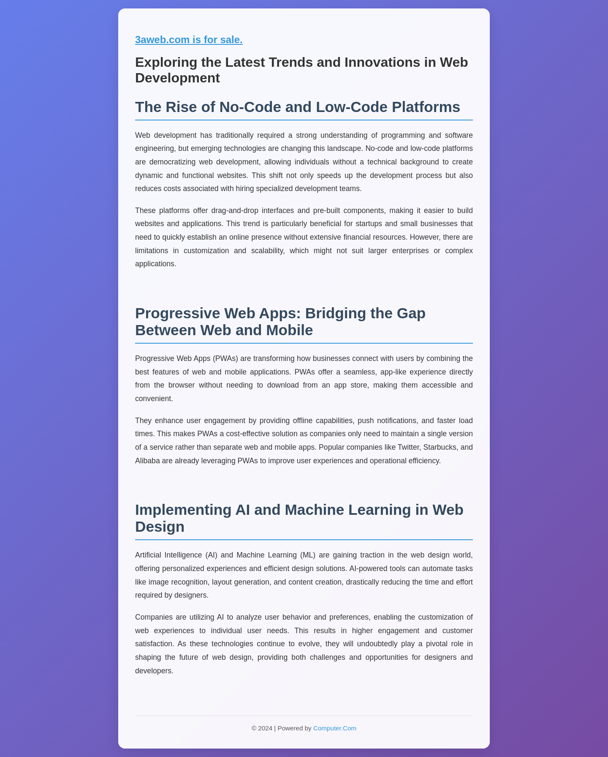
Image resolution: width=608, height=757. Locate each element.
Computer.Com (334, 728)
